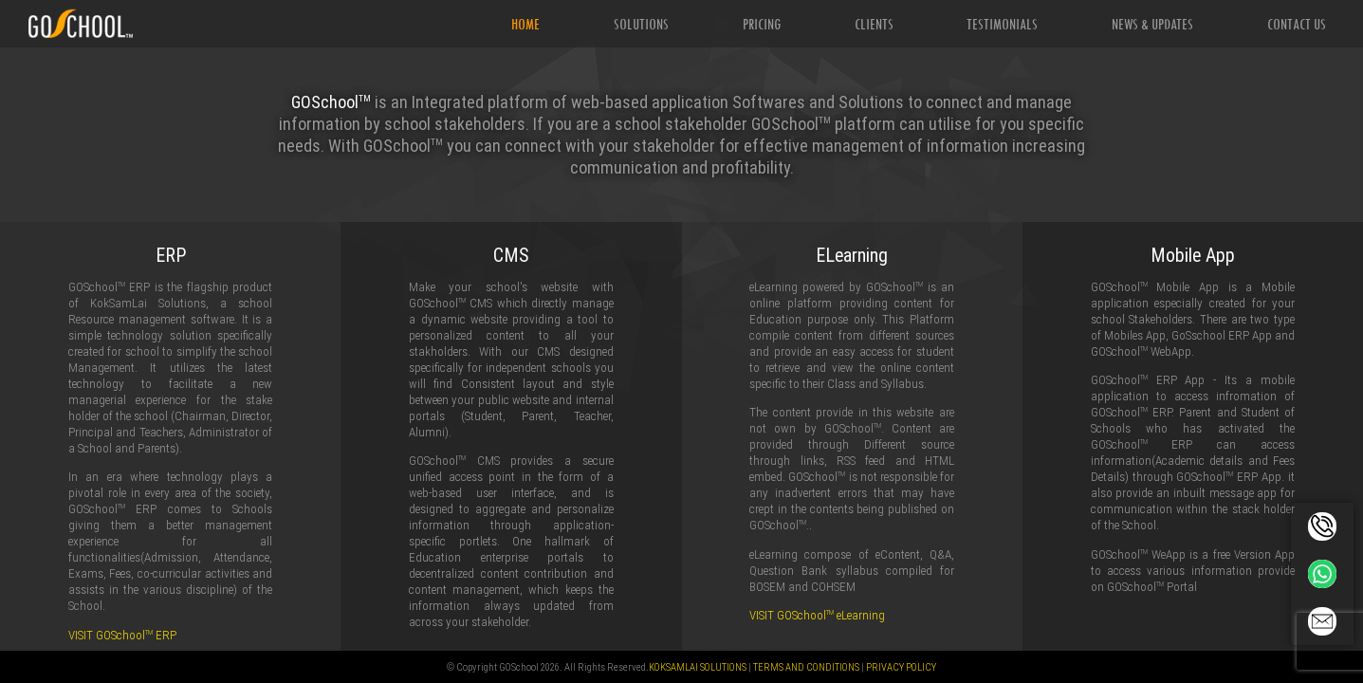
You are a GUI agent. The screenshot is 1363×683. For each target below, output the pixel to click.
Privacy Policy (901, 667)
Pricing (762, 23)
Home (525, 23)
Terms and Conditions (806, 667)
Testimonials (1002, 23)
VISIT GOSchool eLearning (817, 615)
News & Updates (1152, 23)
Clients (874, 23)
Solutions (641, 23)
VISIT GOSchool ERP (122, 635)
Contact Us (1296, 23)
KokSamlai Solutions (697, 667)
